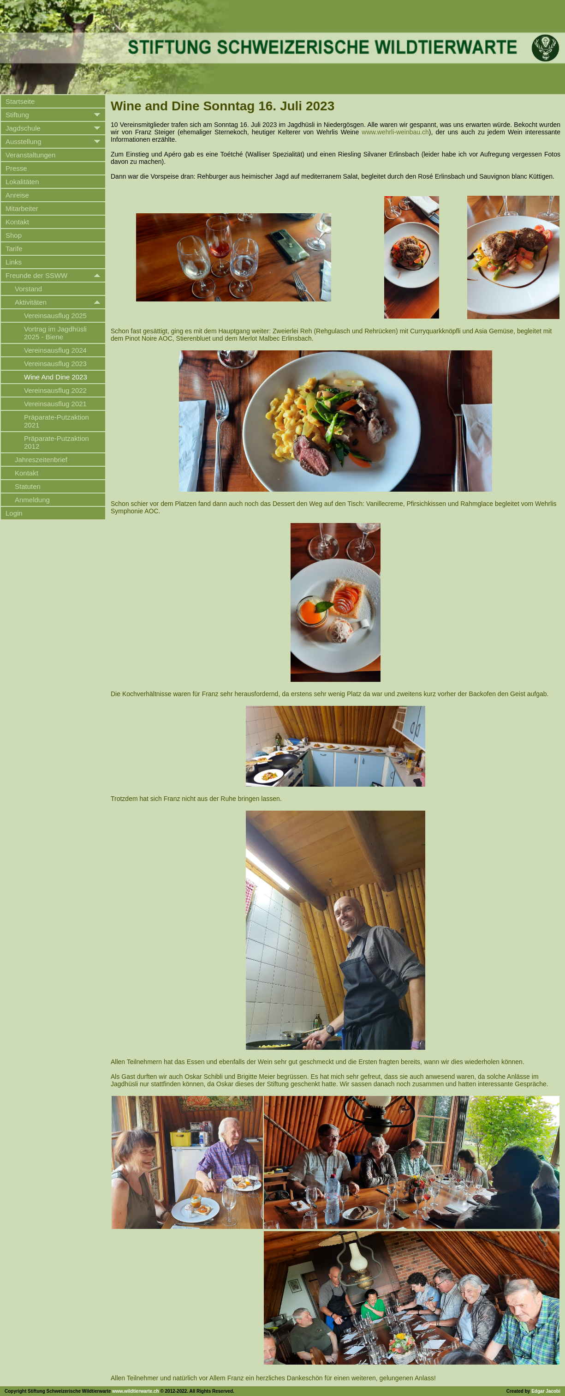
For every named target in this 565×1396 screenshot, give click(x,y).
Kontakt (17, 222)
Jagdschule (23, 128)
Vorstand (28, 289)
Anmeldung (32, 500)
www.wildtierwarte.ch (135, 1391)
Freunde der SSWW (36, 275)
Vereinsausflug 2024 (55, 350)
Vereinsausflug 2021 (55, 404)
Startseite (20, 101)
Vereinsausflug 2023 (55, 363)
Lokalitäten (22, 182)
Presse (16, 168)
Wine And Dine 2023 (55, 377)
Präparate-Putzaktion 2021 (56, 421)
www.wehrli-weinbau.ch (395, 132)
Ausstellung (24, 141)
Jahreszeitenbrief (41, 459)
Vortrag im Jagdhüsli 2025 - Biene (55, 333)
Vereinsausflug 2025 (55, 315)
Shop (14, 235)
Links (14, 262)
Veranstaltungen (30, 155)
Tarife (14, 249)
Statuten (28, 486)
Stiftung (17, 115)
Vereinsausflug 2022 (55, 390)
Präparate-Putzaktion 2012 (56, 442)
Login (14, 513)
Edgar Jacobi (545, 1391)
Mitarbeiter (22, 208)
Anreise (17, 195)
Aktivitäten (31, 302)
